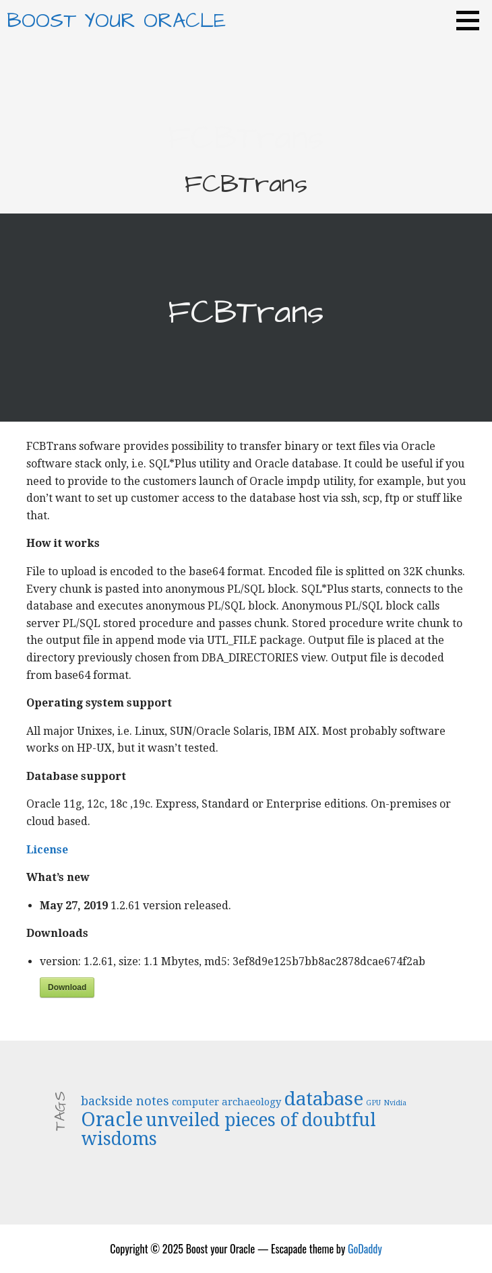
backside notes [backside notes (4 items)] (125, 1101)
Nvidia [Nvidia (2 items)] (394, 1103)
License (47, 849)
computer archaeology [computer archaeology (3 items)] (226, 1102)
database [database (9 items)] (323, 1099)
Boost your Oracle (116, 21)
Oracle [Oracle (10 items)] (112, 1119)
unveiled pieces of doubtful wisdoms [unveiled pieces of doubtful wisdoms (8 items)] (228, 1129)
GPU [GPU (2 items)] (373, 1103)
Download (67, 987)
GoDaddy (365, 1249)
